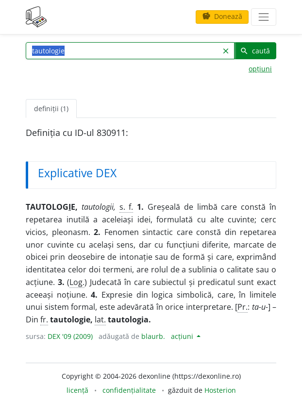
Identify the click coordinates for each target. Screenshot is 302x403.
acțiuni (183, 336)
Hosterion (220, 390)
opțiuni (260, 68)
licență (77, 390)
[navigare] (263, 17)
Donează (222, 16)
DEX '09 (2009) (70, 336)
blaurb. (153, 336)
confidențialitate (129, 390)
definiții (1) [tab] (51, 108)
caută (255, 50)
